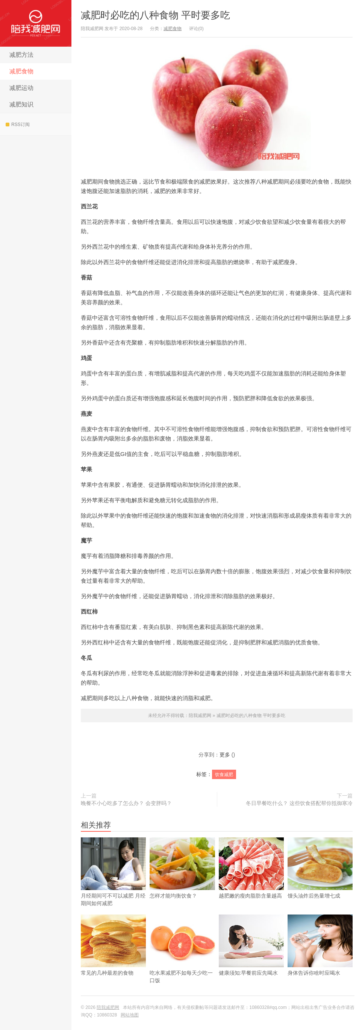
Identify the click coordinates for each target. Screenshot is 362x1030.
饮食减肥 (224, 774)
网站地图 (130, 1015)
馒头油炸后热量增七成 (320, 880)
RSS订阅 (18, 124)
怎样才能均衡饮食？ (182, 880)
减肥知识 (21, 104)
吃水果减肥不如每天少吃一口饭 (182, 960)
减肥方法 (21, 55)
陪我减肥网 (35, 23)
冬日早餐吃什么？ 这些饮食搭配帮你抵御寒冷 (299, 803)
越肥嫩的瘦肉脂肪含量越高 (251, 880)
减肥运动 (21, 88)
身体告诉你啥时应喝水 (320, 957)
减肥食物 (21, 71)
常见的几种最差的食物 (113, 957)
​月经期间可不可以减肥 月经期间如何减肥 (113, 883)
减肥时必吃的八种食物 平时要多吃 (155, 15)
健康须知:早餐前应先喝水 (251, 957)
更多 (225, 755)
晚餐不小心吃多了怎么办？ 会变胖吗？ (126, 803)
